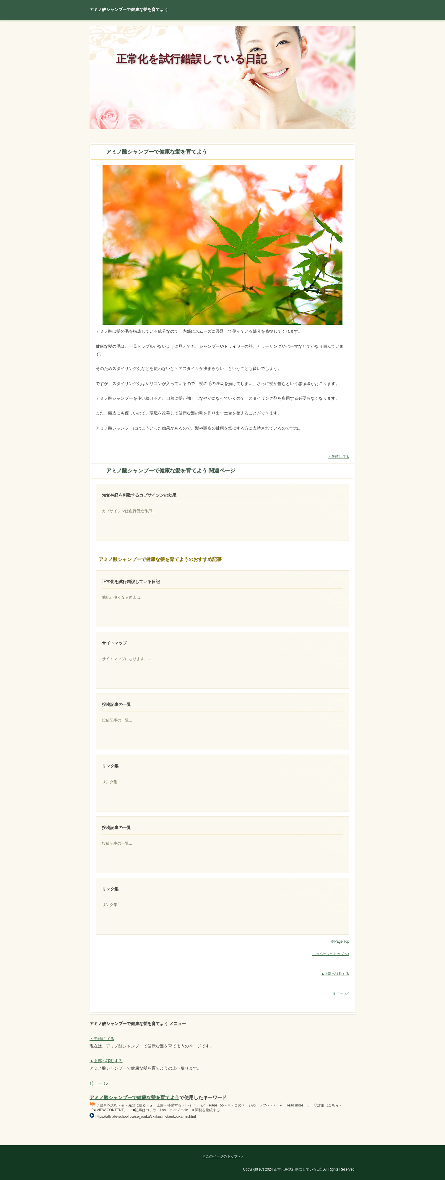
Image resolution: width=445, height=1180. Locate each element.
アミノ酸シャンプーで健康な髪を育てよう (134, 1097)
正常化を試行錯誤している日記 (191, 59)
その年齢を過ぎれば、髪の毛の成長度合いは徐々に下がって (321, 739)
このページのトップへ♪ (330, 954)
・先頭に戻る (338, 457)
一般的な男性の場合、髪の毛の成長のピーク (321, 862)
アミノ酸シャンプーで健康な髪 (321, 801)
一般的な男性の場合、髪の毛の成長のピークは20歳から (321, 678)
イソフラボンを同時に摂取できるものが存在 (321, 530)
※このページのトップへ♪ (222, 1156)
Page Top (334, 1140)
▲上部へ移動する (335, 974)
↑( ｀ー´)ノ (340, 993)
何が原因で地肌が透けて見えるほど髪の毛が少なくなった (321, 616)
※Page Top (340, 941)
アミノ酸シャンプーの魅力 (321, 923)
